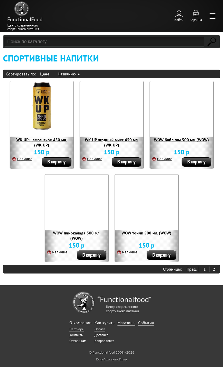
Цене (44, 74)
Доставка (101, 335)
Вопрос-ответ (104, 340)
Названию (67, 74)
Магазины (126, 322)
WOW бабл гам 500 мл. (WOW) (181, 139)
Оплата (99, 329)
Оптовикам (77, 340)
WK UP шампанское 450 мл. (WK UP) (41, 142)
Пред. (192, 269)
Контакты (76, 335)
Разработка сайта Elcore (111, 359)
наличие (24, 158)
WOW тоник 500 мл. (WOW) (146, 233)
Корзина (196, 19)
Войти (179, 19)
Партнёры (76, 329)
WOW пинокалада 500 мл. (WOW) (76, 235)
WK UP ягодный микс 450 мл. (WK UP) (111, 142)
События (146, 322)
